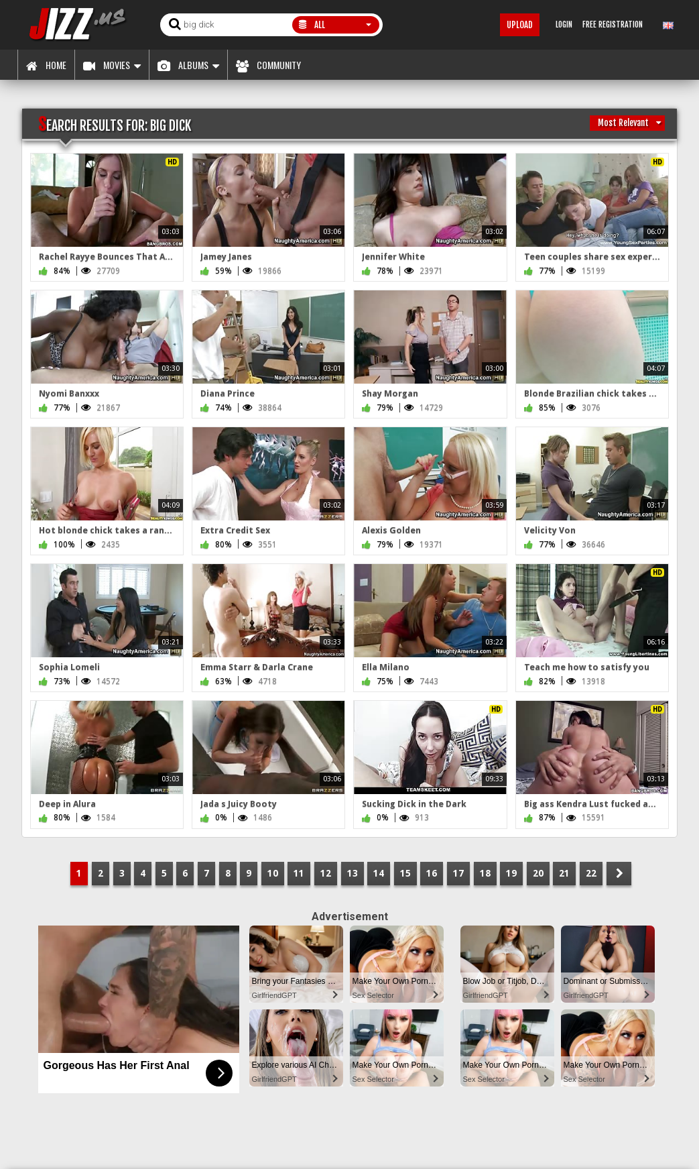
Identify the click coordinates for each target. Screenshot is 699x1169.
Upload (520, 24)
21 (564, 873)
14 (378, 873)
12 (325, 873)
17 (458, 873)
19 (511, 873)
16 (431, 873)
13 (352, 873)
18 (485, 873)
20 (538, 873)
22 (591, 873)
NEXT (619, 873)
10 (272, 873)
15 (405, 873)
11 (299, 873)
